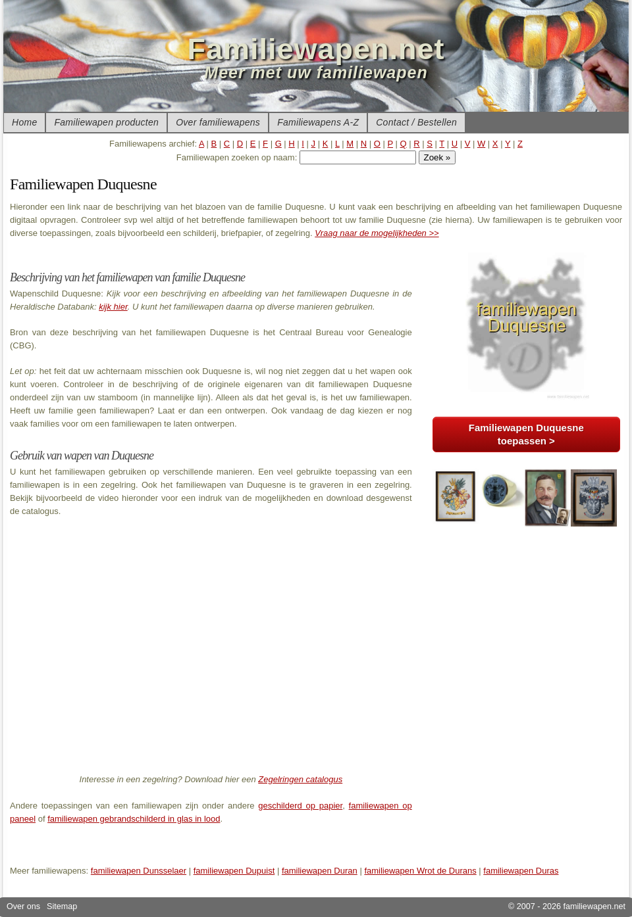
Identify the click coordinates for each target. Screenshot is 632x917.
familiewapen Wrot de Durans (420, 871)
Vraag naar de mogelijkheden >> (376, 233)
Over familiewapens (218, 122)
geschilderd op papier (300, 806)
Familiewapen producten (106, 122)
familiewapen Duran (319, 871)
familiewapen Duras (520, 871)
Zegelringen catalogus (300, 779)
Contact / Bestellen (416, 122)
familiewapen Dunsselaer (138, 871)
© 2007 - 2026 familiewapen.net (566, 906)
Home (24, 122)
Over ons (23, 906)
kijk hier (113, 307)
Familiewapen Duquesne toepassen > (526, 434)
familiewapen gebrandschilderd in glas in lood (133, 819)
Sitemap (62, 906)
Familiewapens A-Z (318, 122)
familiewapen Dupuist (234, 871)
